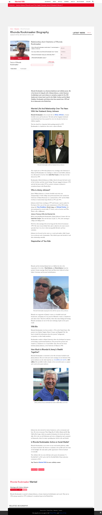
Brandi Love (29, 5)
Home (11, 28)
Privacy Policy (53, 513)
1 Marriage (51, 61)
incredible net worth (60, 360)
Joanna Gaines (20, 5)
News (54, 1)
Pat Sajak (37, 5)
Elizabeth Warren (56, 5)
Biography (48, 1)
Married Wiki (20, 2)
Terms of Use (62, 513)
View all (89, 32)
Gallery (88, 1)
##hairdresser (41, 469)
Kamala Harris (46, 5)
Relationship (80, 1)
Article (60, 1)
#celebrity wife (34, 469)
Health (73, 1)
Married (66, 1)
